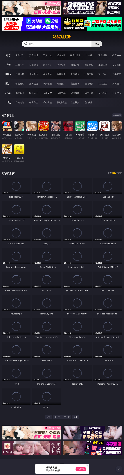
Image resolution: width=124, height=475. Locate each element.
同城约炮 (19, 102)
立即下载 (81, 469)
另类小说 (89, 93)
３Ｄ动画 (61, 64)
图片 (8, 83)
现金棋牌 (102, 55)
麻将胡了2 (75, 55)
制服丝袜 (75, 74)
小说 (8, 93)
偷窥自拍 (19, 83)
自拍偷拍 (33, 64)
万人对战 (47, 55)
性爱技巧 (116, 93)
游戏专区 (61, 55)
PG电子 (19, 55)
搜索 (97, 43)
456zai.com (61, 37)
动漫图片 (61, 83)
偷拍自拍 (33, 74)
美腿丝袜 (75, 83)
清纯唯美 (89, 83)
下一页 (67, 417)
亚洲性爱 (19, 74)
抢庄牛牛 (116, 55)
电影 (8, 74)
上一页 (57, 417)
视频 (8, 64)
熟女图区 (102, 83)
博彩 (8, 55)
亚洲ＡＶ (19, 64)
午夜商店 (33, 102)
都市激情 (19, 93)
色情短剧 (89, 102)
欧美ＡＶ (47, 64)
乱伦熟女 (102, 74)
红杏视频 (75, 102)
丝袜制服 (89, 64)
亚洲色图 (33, 83)
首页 (48, 417)
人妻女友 (47, 93)
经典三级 (89, 74)
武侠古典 (61, 93)
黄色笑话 (102, 93)
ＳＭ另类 (116, 64)
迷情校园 (75, 93)
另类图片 (116, 83)
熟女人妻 (75, 64)
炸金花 (89, 55)
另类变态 (116, 74)
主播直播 (102, 64)
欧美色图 (47, 83)
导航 (8, 102)
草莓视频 (47, 102)
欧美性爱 (61, 74)
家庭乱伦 (33, 93)
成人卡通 (47, 74)
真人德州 (33, 55)
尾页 (76, 417)
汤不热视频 (61, 102)
